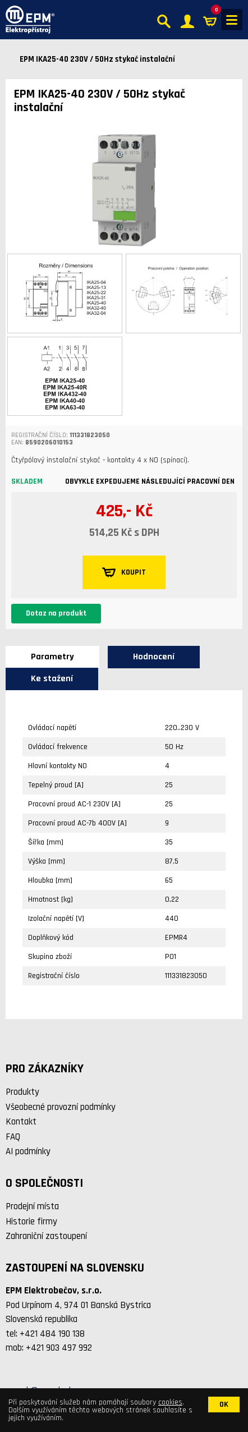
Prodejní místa (32, 1206)
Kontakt (21, 1122)
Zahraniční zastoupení (46, 1236)
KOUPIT (124, 572)
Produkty (22, 1092)
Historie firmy (31, 1221)
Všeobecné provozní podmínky (61, 1107)
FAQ (13, 1137)
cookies (170, 1402)
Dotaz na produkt (56, 613)
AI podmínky (28, 1151)
